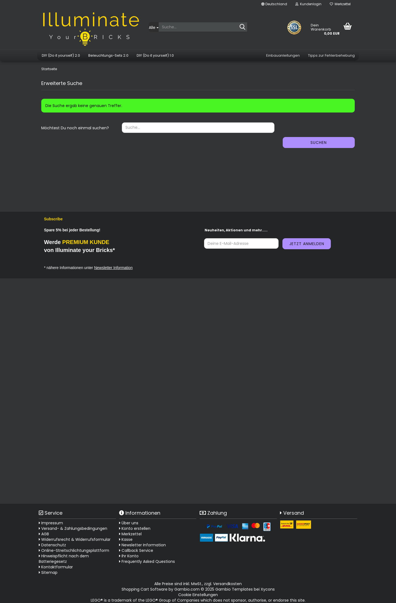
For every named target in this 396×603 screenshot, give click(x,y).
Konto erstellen (134, 528)
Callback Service (136, 550)
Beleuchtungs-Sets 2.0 (108, 55)
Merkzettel (340, 4)
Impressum (51, 523)
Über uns (128, 523)
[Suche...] (153, 27)
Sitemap (48, 572)
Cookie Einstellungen (198, 594)
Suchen (318, 142)
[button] (274, 4)
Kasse (126, 539)
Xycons (268, 589)
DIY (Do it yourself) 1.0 (155, 55)
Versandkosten (227, 583)
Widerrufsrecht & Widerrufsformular (75, 539)
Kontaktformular (56, 567)
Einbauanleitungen (283, 55)
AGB (44, 534)
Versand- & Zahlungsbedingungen (73, 528)
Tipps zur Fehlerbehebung (331, 55)
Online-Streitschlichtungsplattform (74, 550)
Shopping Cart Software (144, 589)
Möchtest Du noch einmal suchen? (75, 128)
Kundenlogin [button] (308, 4)
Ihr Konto (129, 556)
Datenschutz (52, 545)
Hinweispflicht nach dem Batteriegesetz (64, 558)
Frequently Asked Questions (148, 561)
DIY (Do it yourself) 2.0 (61, 55)
